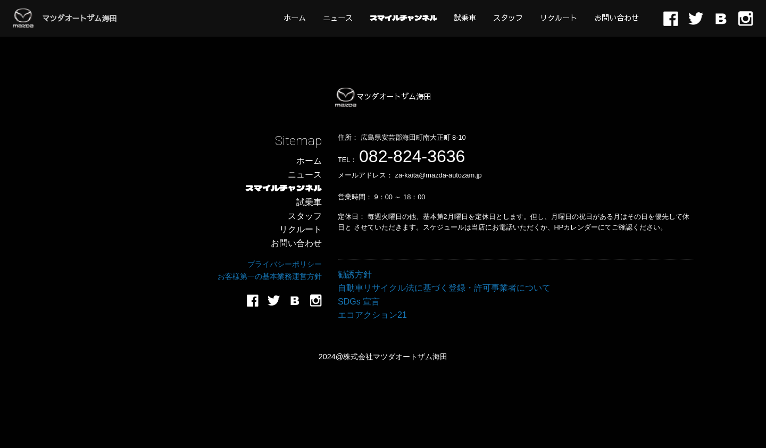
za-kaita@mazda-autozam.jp (438, 175)
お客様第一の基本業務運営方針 (270, 276)
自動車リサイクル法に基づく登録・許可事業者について (444, 287)
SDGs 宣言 (359, 301)
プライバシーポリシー (284, 264)
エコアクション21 (372, 314)
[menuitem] (294, 17)
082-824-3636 (412, 156)
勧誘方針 (355, 274)
